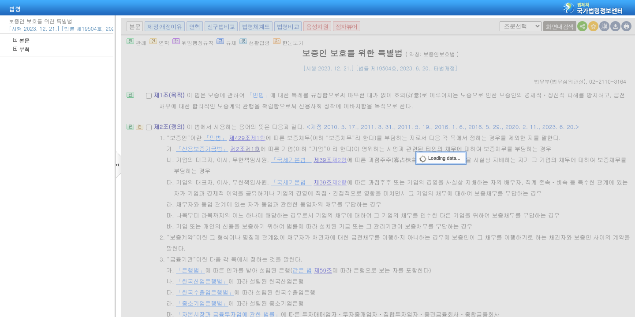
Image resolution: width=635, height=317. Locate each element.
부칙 (21, 49)
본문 (21, 40)
